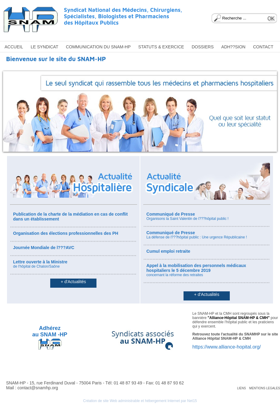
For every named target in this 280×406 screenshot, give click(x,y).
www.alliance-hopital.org (233, 346)
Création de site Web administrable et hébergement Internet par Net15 (140, 401)
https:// (199, 346)
